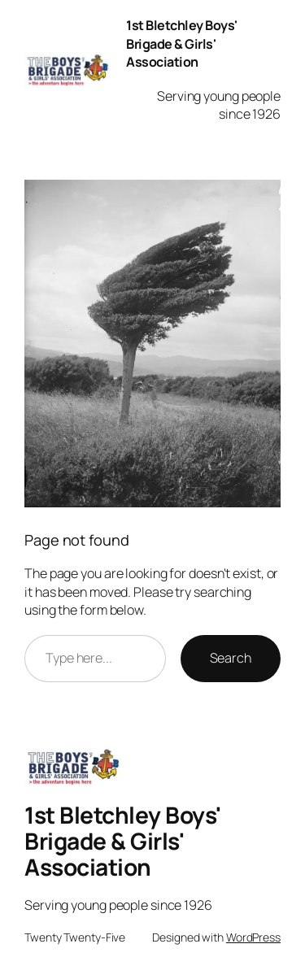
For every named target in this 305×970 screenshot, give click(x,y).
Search (230, 658)
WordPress (253, 937)
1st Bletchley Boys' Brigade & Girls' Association (181, 43)
